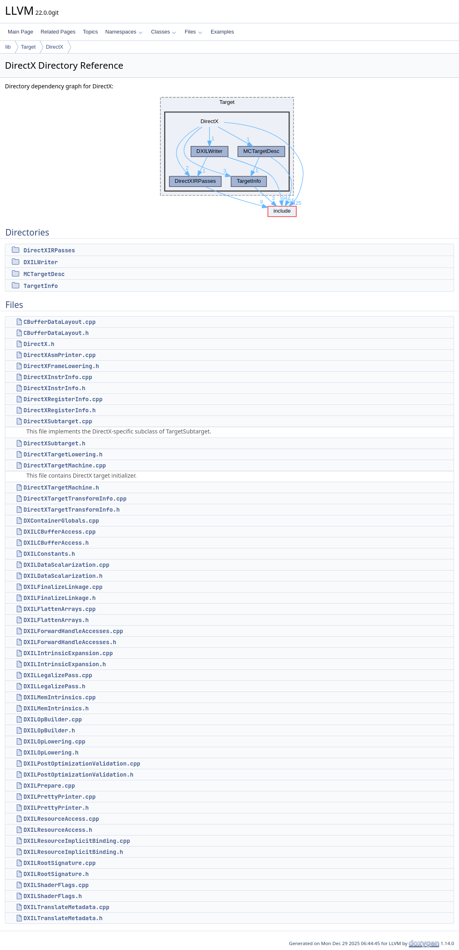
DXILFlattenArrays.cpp (59, 609)
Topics (90, 32)
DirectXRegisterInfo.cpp (62, 399)
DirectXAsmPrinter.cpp (59, 355)
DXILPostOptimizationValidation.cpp (81, 763)
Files (193, 32)
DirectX (54, 47)
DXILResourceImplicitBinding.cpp (76, 840)
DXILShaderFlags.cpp (56, 885)
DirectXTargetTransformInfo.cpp (74, 498)
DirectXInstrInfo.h (54, 388)
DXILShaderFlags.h (52, 896)
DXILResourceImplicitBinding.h (73, 852)
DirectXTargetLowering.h (62, 454)
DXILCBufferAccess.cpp (59, 531)
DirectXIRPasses (49, 250)
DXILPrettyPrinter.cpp (59, 796)
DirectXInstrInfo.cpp (57, 377)
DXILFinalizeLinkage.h (59, 598)
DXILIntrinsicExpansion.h (64, 664)
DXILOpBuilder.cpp (52, 719)
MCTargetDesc (44, 274)
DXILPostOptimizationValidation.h (78, 774)
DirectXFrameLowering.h (61, 366)
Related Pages (57, 32)
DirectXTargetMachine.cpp (64, 465)
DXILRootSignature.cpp (59, 863)
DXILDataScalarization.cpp (66, 564)
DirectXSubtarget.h (54, 443)
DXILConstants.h (49, 553)
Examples (222, 32)
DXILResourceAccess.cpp (61, 818)
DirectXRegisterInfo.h (59, 410)
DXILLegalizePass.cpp (57, 675)
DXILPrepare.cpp (49, 785)
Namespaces (123, 32)
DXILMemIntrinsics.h (56, 708)
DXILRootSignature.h (56, 874)
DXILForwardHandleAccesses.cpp (73, 631)
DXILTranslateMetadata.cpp (66, 907)
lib (8, 47)
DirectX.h (38, 344)
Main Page (20, 32)
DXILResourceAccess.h (57, 829)
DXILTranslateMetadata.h (62, 918)
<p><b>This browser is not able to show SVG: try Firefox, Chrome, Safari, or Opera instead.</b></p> (230, 155)
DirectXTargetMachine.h (61, 487)
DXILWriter (40, 262)
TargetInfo (40, 286)
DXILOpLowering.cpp (54, 741)
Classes (163, 32)
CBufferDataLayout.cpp (59, 322)
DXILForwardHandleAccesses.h (69, 642)
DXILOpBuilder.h (49, 730)
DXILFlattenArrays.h (56, 620)
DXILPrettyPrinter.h (56, 807)
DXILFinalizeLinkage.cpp (62, 587)
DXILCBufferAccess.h (56, 542)
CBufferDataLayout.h (56, 333)
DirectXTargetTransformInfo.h (71, 509)
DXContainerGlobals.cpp (61, 520)
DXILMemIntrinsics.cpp (59, 697)
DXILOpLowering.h (50, 752)
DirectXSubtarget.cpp (57, 421)
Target (28, 47)
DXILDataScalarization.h (62, 575)
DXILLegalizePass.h (54, 686)
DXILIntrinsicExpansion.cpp (67, 653)
